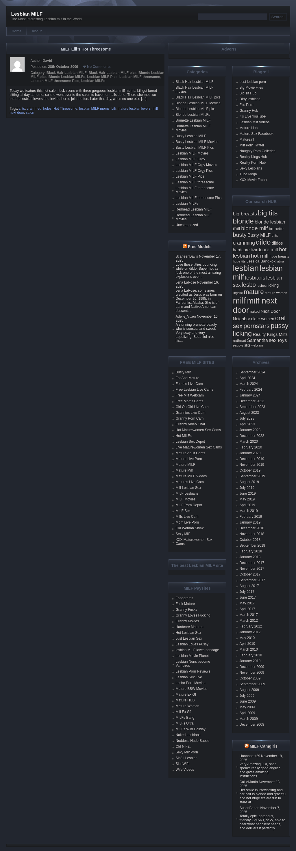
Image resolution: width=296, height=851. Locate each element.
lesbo (249, 284)
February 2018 (251, 551)
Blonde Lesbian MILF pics (196, 109)
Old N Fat (183, 746)
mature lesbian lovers (134, 109)
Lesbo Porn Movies (191, 683)
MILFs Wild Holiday (191, 729)
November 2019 (252, 465)
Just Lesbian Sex (189, 638)
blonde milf (254, 228)
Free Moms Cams (189, 401)
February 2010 (251, 655)
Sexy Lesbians (251, 168)
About (37, 31)
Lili (113, 109)
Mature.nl (247, 139)
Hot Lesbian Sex (188, 633)
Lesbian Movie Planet (192, 656)
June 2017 (248, 597)
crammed (34, 109)
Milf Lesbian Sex (188, 488)
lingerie (238, 293)
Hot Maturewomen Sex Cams (198, 430)
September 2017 (252, 580)
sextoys (238, 345)
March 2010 (249, 649)
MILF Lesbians (187, 493)
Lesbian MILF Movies (192, 153)
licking (273, 285)
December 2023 (252, 401)
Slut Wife (183, 764)
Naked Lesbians (188, 735)
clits (22, 109)
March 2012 (249, 621)
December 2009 (252, 667)
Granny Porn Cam (190, 418)
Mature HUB (185, 700)
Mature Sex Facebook (256, 134)
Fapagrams (184, 598)
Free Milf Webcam (190, 395)
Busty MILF (259, 235)
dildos (277, 243)
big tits (268, 213)
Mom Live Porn (187, 522)
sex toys (278, 340)
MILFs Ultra (185, 723)
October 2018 (250, 540)
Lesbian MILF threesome (139, 77)
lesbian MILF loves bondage (197, 650)
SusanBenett (250, 808)
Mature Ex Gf (186, 694)
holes (47, 109)
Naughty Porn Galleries (257, 151)
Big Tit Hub (248, 93)
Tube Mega (248, 174)
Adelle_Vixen (186, 316)
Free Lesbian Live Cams (194, 390)
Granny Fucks (186, 610)
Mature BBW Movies (191, 689)
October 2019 (250, 470)
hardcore (241, 249)
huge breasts (279, 256)
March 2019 (249, 511)
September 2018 (252, 545)
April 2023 (247, 424)
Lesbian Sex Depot (190, 442)
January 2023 (250, 430)
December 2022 (252, 436)
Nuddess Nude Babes (193, 741)
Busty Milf (183, 372)
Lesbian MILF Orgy (190, 159)
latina (280, 261)
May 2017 (247, 603)
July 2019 (247, 488)
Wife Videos (185, 770)
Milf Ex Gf (183, 712)
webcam (257, 345)
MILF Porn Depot (189, 505)
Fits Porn (247, 105)
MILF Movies (186, 499)
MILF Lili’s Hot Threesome (86, 49)
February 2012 (251, 626)
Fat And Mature (187, 378)
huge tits (239, 261)
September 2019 (252, 476)
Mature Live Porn (189, 459)
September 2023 (252, 407)
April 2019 (247, 505)
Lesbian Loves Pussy (192, 644)
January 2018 (250, 557)
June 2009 (248, 701)
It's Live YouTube (253, 116)
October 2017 (250, 574)
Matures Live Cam (190, 482)
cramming (244, 243)
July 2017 (247, 592)
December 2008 (252, 724)
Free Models (200, 246)
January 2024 (250, 395)
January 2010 (250, 661)
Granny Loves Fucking (193, 615)
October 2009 (250, 678)
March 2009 (249, 719)
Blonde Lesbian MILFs (67, 77)
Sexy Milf (183, 534)
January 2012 (250, 632)
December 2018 (252, 528)
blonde (243, 221)
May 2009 (247, 707)
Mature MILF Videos (191, 476)
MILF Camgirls (264, 746)
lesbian (246, 268)
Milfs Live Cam (187, 517)
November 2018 (252, 534)
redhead (239, 341)
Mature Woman (187, 706)
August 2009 (249, 690)
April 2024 (247, 378)
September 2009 (252, 684)
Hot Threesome (65, 109)
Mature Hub (249, 128)
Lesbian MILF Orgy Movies (196, 165)
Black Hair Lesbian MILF (67, 73)
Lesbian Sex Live (189, 677)
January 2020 (250, 453)
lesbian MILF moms (94, 109)
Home (16, 31)
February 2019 (251, 517)
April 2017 (247, 609)
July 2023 (247, 418)
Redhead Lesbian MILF (194, 209)
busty (240, 235)
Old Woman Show (190, 528)
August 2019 (249, 482)
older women (262, 318)
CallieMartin (249, 782)
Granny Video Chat (190, 424)
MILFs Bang (185, 718)
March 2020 (249, 442)
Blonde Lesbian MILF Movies (198, 103)
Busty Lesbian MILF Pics (195, 148)
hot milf (260, 256)
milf (239, 300)
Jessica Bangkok (261, 261)
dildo (263, 242)
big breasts (245, 214)
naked (255, 312)
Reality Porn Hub (253, 163)
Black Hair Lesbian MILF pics (112, 73)
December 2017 (252, 563)
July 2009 (247, 696)
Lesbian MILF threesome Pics (55, 81)
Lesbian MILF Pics (102, 77)
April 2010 (247, 644)
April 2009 (247, 713)
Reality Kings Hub (253, 157)
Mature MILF (185, 465)
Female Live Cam (189, 384)
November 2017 (252, 569)
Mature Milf (184, 470)
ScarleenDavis (187, 256)
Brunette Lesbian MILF (193, 120)
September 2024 (252, 372)
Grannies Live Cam (191, 413)
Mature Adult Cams (190, 453)
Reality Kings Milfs (270, 334)
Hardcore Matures (190, 627)
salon (30, 113)
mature (254, 291)
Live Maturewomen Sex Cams (199, 447)
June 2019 (248, 493)
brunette (276, 228)
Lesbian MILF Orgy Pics (194, 171)
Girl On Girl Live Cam (192, 407)
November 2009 (252, 673)
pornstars (256, 325)
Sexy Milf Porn (187, 752)
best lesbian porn (253, 82)
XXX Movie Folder (254, 180)
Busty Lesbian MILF (191, 136)
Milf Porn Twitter (252, 145)
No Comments (98, 67)
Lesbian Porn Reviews (193, 671)
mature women (276, 293)
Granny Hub (249, 111)
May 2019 (247, 499)
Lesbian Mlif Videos (255, 122)
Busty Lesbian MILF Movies (197, 142)
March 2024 (249, 384)
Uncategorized (187, 225)
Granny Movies (187, 621)
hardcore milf (264, 249)
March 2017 (249, 615)
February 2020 (251, 447)
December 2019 (252, 459)
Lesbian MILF (27, 14)
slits (247, 345)
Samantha (257, 340)
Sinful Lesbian (186, 758)
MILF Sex (183, 511)
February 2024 (251, 390)
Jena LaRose (186, 282)
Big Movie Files (251, 87)
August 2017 (249, 586)
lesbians (255, 278)
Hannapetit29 (250, 756)
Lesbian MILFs (93, 81)
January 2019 (250, 522)
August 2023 (249, 413)
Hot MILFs (184, 436)
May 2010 (247, 638)
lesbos (262, 285)
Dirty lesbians (250, 99)
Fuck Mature (185, 604)
